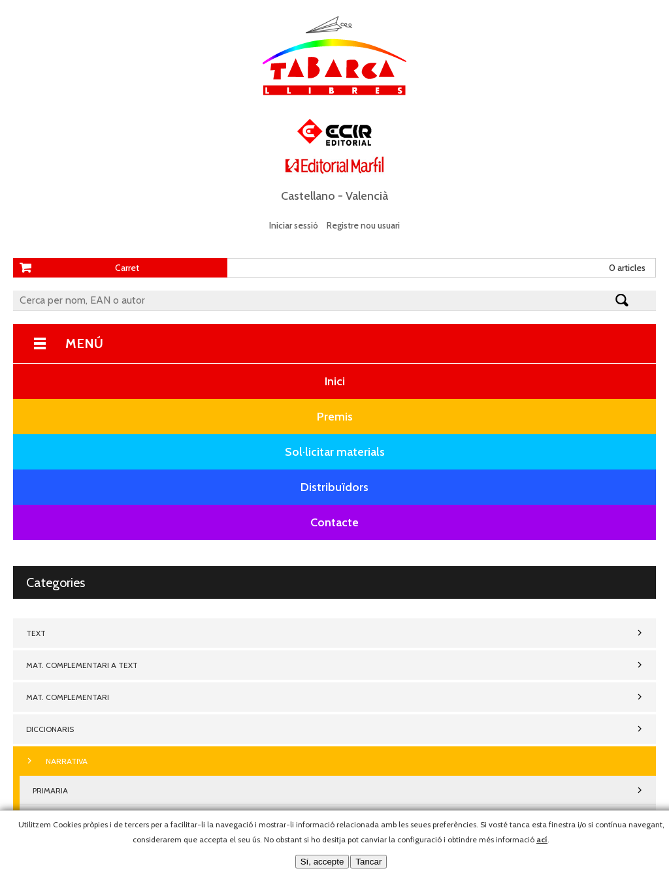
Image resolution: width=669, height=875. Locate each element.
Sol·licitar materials (335, 452)
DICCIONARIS (50, 729)
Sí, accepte (322, 862)
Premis (335, 416)
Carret (127, 268)
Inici (335, 381)
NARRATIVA (67, 761)
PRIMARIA (50, 790)
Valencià (367, 196)
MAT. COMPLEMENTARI (67, 697)
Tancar (368, 862)
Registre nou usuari (363, 225)
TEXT (36, 633)
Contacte (334, 522)
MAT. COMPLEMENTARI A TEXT (82, 665)
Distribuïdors (334, 487)
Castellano (308, 196)
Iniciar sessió (293, 225)
